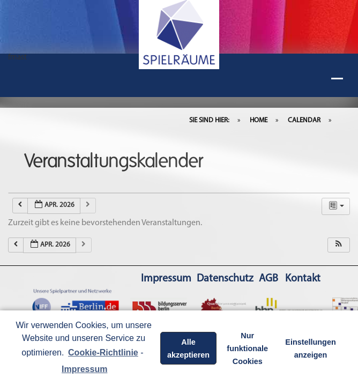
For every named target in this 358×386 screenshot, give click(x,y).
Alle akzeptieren (188, 348)
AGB (268, 278)
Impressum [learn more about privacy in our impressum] (84, 369)
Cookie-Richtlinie (103, 352)
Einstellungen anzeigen (310, 348)
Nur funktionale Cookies (247, 348)
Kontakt (302, 278)
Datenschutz (225, 278)
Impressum (166, 278)
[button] (338, 245)
